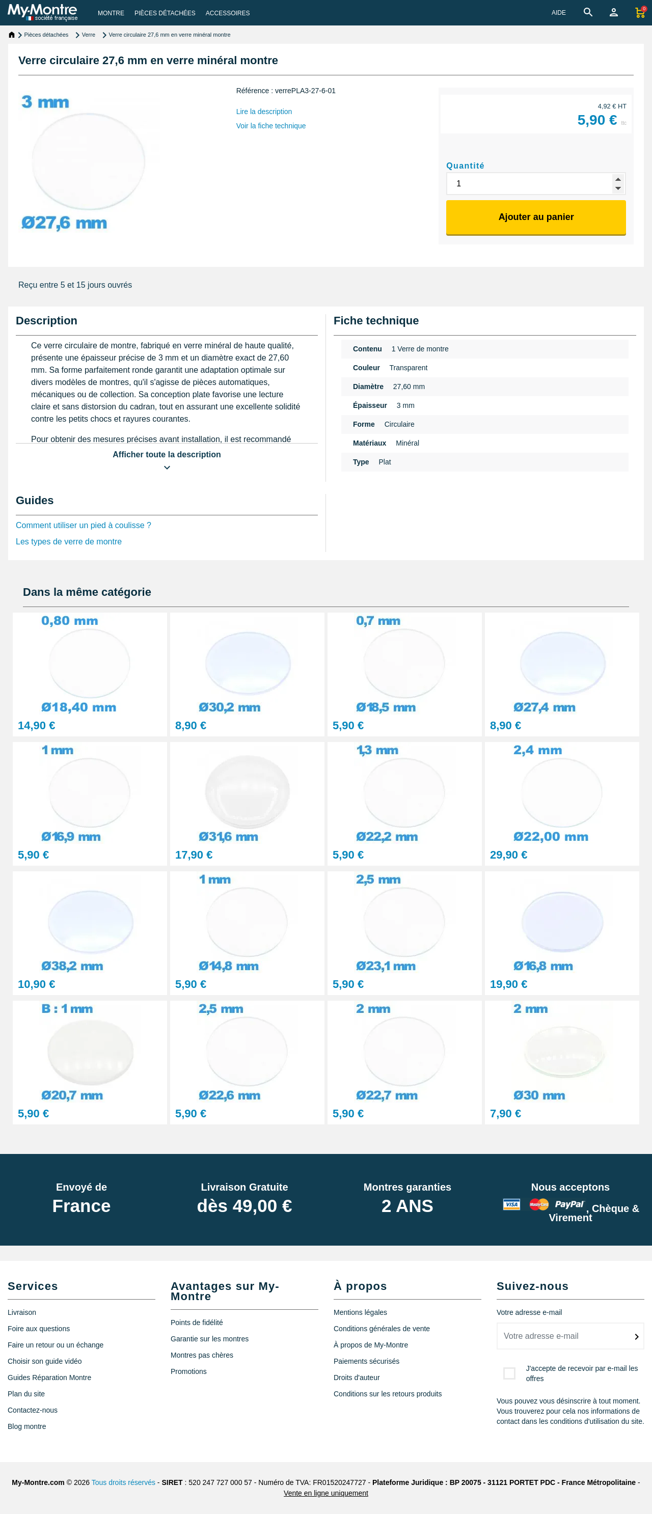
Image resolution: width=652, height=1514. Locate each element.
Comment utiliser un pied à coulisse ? (83, 525)
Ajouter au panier (536, 217)
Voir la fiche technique (271, 126)
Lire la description (264, 111)
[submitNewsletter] (636, 1337)
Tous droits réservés (123, 1482)
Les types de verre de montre (69, 541)
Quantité (465, 165)
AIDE (559, 12)
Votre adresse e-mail (529, 1312)
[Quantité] (536, 183)
